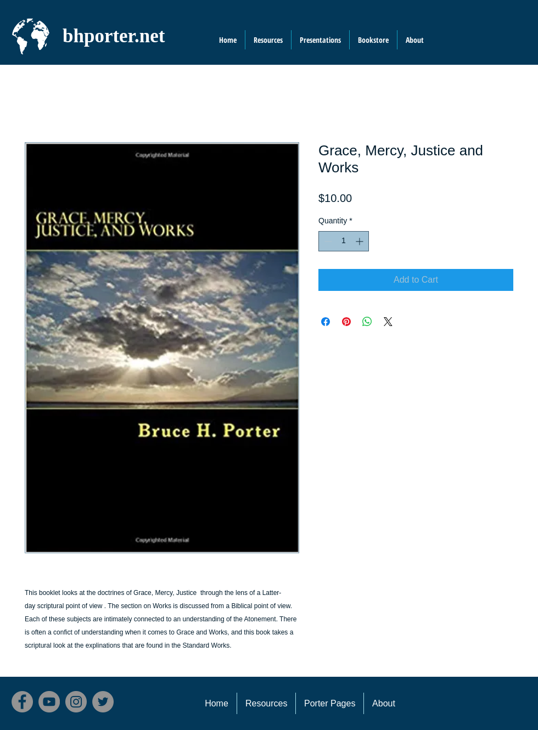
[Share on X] (388, 321)
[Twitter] (103, 701)
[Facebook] (22, 701)
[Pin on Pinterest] (346, 321)
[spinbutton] (344, 241)
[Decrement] (327, 241)
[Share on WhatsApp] (367, 321)
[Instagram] (76, 701)
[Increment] (360, 241)
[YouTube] (49, 701)
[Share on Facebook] (325, 321)
